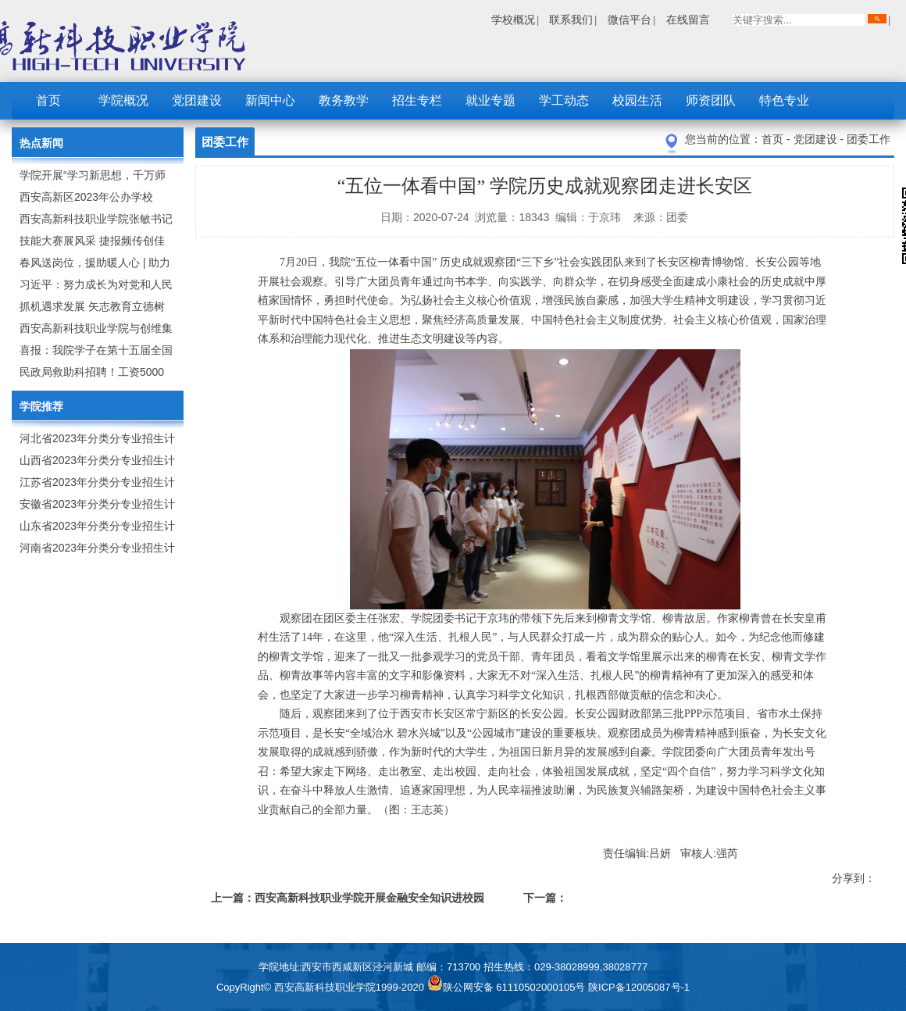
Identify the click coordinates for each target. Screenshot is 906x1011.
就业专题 (490, 100)
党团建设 (197, 100)
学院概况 (123, 100)
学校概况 (513, 19)
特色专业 (784, 100)
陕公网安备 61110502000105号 (507, 987)
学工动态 (564, 100)
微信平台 (629, 19)
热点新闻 (41, 143)
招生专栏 (417, 100)
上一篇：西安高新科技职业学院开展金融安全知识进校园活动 (347, 900)
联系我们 (571, 19)
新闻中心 (270, 100)
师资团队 (711, 100)
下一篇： (545, 897)
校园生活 (637, 100)
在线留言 (688, 19)
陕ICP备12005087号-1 (639, 987)
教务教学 (344, 100)
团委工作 (868, 139)
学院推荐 (41, 406)
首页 (48, 100)
